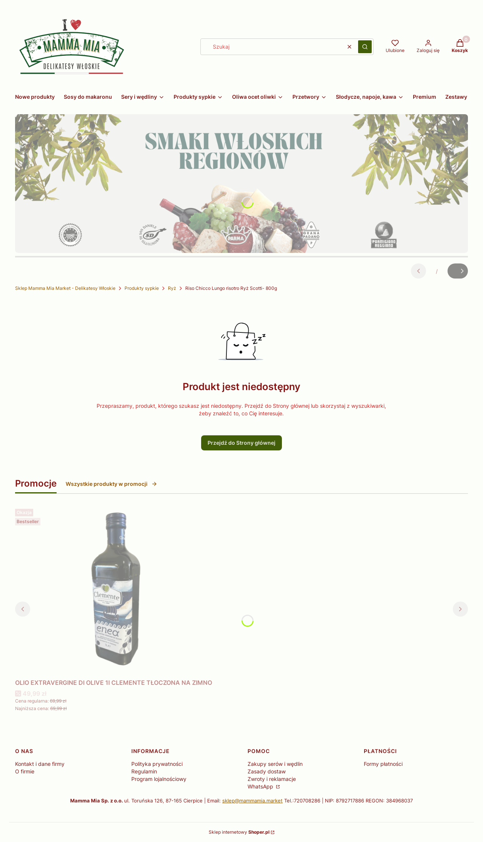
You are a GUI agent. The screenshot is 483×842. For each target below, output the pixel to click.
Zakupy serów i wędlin (275, 764)
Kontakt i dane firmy (40, 764)
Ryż (172, 288)
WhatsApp (261, 786)
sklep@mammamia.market (252, 801)
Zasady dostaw (267, 771)
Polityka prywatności (157, 764)
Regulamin (144, 771)
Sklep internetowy (239, 832)
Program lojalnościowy (158, 779)
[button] (365, 46)
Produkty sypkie (142, 288)
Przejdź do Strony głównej (241, 442)
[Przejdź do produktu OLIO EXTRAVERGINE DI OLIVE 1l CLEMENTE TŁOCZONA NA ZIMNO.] (113, 590)
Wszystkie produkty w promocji (111, 484)
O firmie (24, 771)
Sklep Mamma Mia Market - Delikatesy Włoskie (65, 288)
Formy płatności (383, 764)
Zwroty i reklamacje (272, 779)
